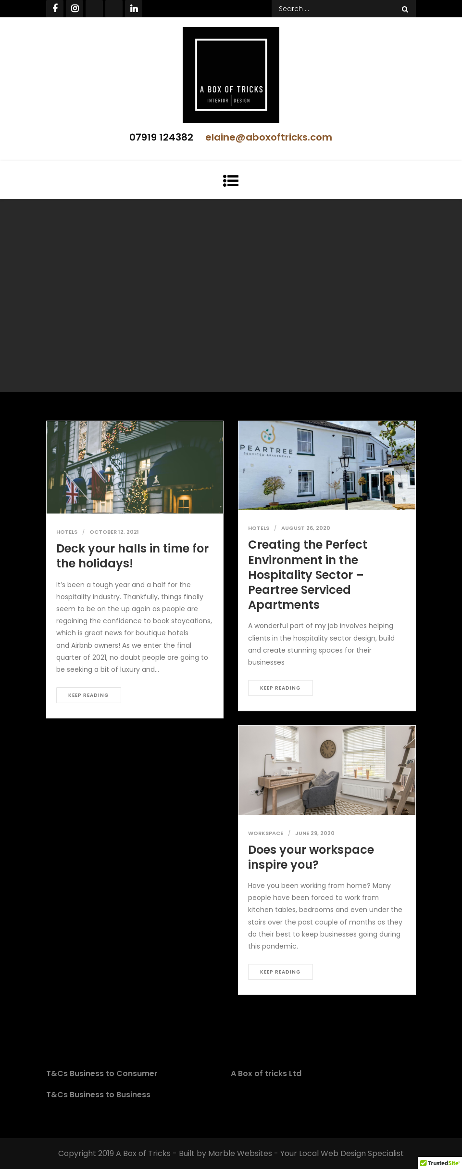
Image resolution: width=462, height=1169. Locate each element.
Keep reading (88, 695)
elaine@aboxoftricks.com (268, 137)
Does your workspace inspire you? (311, 857)
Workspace (265, 833)
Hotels (66, 532)
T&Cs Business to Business (98, 1094)
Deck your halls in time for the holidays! (132, 555)
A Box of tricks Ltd (266, 1073)
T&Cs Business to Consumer (102, 1073)
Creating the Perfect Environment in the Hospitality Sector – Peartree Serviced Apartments (307, 575)
